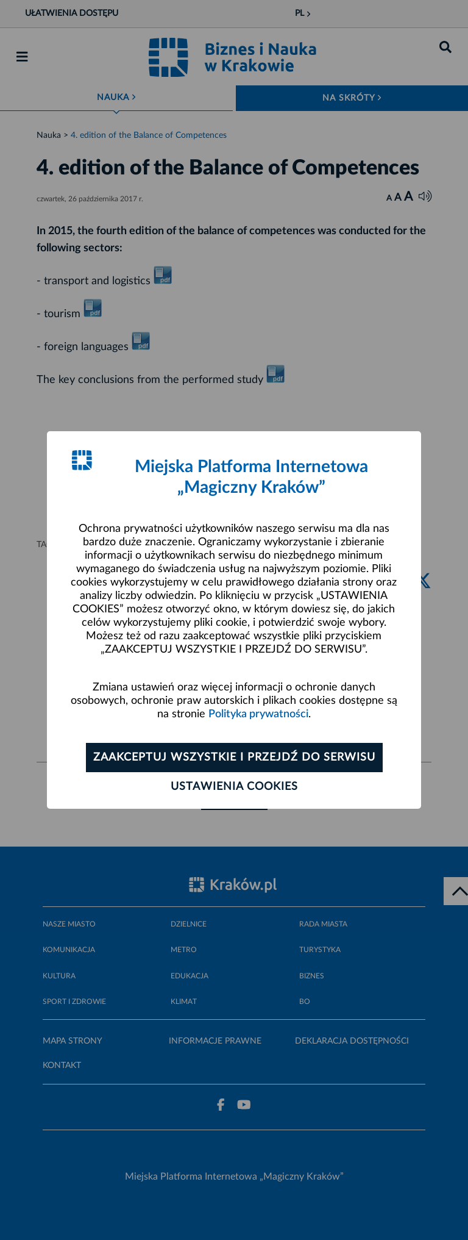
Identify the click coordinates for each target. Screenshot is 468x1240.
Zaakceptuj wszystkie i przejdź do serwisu (234, 757)
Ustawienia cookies (234, 786)
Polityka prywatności (258, 714)
